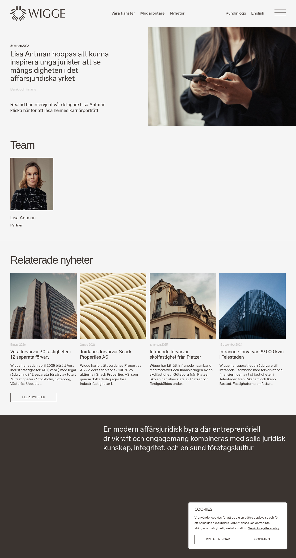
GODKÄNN (262, 539)
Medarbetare (152, 13)
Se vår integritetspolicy (263, 528)
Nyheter (177, 13)
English (257, 13)
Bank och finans (23, 89)
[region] (237, 525)
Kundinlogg (236, 13)
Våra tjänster (123, 13)
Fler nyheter (33, 397)
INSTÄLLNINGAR (218, 539)
